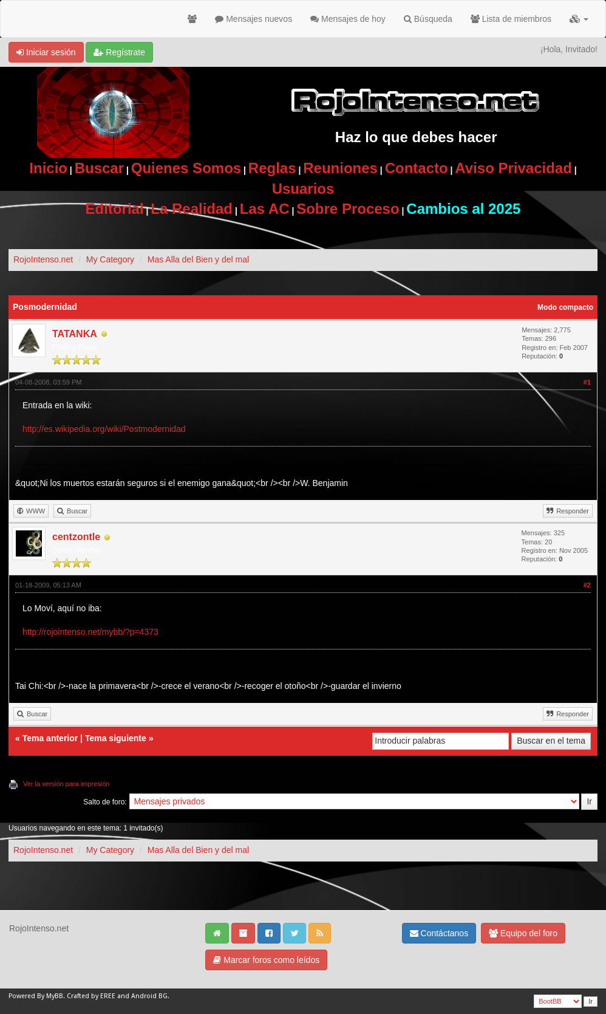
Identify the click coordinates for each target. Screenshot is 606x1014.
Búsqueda (428, 19)
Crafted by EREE (91, 996)
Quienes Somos (186, 168)
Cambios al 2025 (463, 208)
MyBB (54, 996)
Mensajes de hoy (348, 19)
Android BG (149, 996)
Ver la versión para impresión (66, 783)
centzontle (76, 537)
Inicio (48, 168)
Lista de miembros (511, 19)
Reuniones (340, 168)
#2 (587, 585)
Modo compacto (565, 307)
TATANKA (74, 334)
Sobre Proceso (347, 208)
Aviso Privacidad (513, 168)
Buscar (99, 168)
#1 (587, 382)
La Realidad (192, 208)
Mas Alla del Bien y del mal (198, 259)
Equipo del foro (523, 933)
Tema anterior (50, 738)
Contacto (416, 168)
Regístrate (119, 52)
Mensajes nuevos (253, 19)
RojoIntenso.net (43, 259)
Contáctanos (439, 933)
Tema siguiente (115, 738)
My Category (110, 259)
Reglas (272, 168)
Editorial (115, 208)
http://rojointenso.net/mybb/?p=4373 (90, 632)
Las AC (265, 208)
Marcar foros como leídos (266, 960)
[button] (578, 19)
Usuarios (303, 188)
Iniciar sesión (46, 52)
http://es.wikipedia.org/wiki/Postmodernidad (103, 429)
